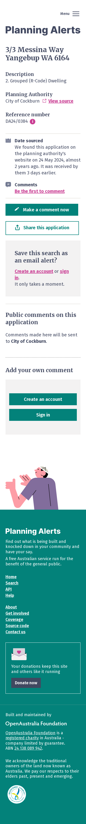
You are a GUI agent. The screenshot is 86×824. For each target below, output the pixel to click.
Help (10, 595)
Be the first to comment (40, 191)
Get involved (17, 613)
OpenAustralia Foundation (30, 732)
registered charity (22, 737)
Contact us (15, 631)
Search (12, 583)
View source (60, 101)
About (11, 607)
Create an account (34, 271)
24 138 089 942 (28, 748)
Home (11, 576)
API (9, 589)
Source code (17, 625)
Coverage (14, 619)
